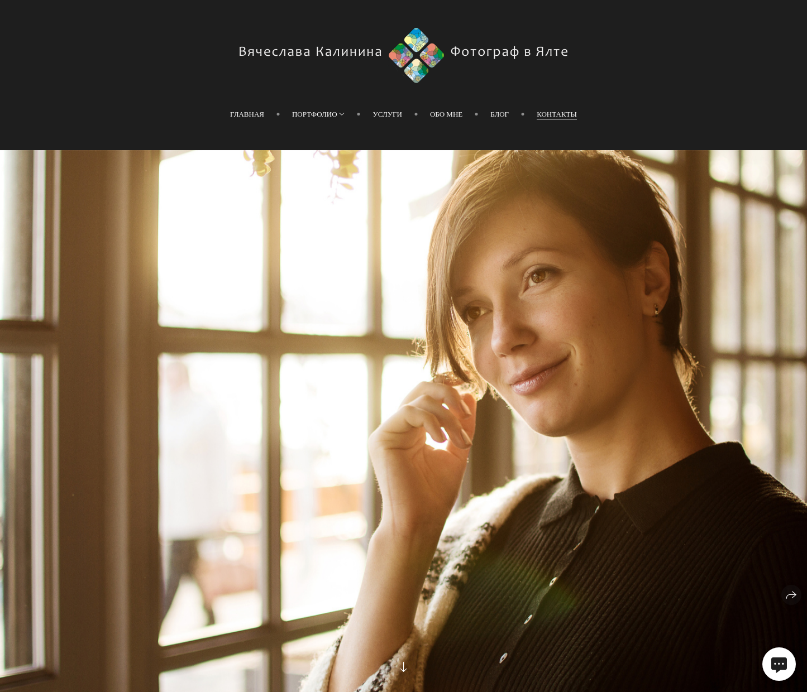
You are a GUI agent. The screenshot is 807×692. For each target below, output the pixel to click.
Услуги (387, 114)
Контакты (557, 114)
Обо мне (446, 114)
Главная (247, 114)
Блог (499, 114)
